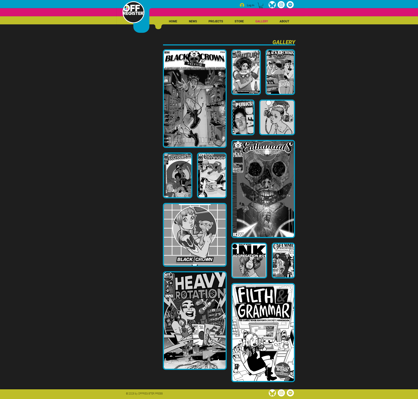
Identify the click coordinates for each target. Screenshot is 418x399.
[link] (261, 5)
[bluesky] (272, 4)
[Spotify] (290, 4)
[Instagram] (281, 4)
